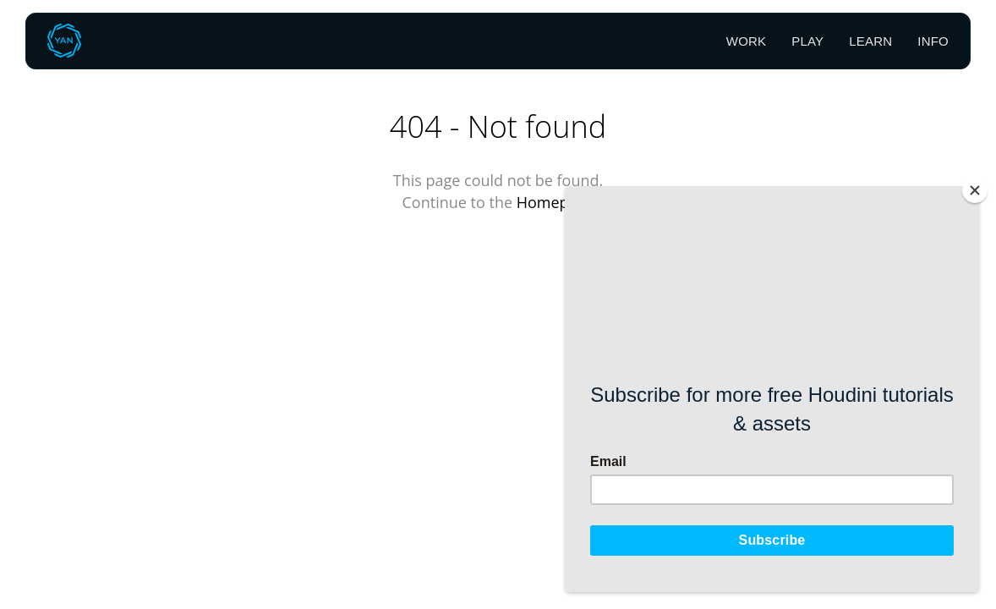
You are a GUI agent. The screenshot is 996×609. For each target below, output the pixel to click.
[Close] (975, 190)
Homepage (555, 202)
